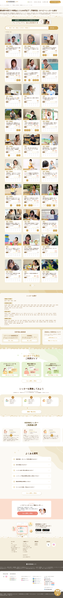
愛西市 (50, 306)
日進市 (44, 306)
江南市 (5, 306)
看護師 (39, 313)
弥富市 (10, 307)
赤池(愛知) (12, 320)
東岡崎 (45, 321)
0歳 (20, 314)
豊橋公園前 (19, 323)
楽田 (37, 320)
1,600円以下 (6, 314)
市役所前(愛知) (10, 321)
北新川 (43, 320)
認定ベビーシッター (19, 313)
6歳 (32, 314)
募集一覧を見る (33, 411)
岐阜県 (5, 300)
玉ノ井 (18, 321)
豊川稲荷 (30, 321)
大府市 (21, 306)
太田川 (21, 320)
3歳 (26, 314)
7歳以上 (35, 314)
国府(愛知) (51, 320)
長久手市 (20, 307)
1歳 (22, 314)
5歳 (30, 314)
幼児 (44, 314)
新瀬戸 (15, 321)
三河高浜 (14, 323)
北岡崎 (40, 320)
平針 (47, 321)
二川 (55, 321)
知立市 (27, 306)
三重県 (15, 300)
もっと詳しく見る (33, 493)
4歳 (28, 314)
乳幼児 (42, 314)
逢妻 (9, 320)
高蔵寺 (55, 320)
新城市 (15, 306)
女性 (44, 313)
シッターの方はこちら (56, 2)
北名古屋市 (6, 307)
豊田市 (34, 321)
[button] (3, 401)
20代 (47, 314)
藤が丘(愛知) (51, 321)
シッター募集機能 (38, 392)
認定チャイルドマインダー (28, 313)
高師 (22, 323)
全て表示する (6, 309)
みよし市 (13, 307)
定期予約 (6, 313)
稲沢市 (12, 306)
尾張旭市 (30, 306)
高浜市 (34, 306)
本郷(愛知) (6, 323)
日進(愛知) (41, 321)
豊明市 (40, 306)
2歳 (24, 314)
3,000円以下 (17, 314)
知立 (23, 321)
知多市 (24, 306)
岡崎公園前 (25, 320)
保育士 (9, 313)
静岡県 (9, 300)
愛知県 (12, 300)
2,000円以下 (11, 314)
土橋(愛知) (26, 321)
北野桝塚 (46, 320)
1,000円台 (54, 313)
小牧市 (9, 306)
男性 (41, 313)
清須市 (53, 306)
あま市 (17, 307)
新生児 (38, 314)
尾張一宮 (29, 320)
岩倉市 (37, 306)
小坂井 (5, 321)
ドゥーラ (35, 313)
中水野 (37, 321)
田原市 (47, 306)
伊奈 (16, 320)
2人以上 (47, 313)
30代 (49, 314)
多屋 (20, 321)
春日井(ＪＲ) (34, 320)
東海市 (18, 306)
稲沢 (18, 320)
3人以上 (50, 313)
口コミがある (11, 316)
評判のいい (6, 316)
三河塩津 (10, 323)
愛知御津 (6, 320)
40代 (52, 314)
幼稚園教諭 (13, 313)
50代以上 (55, 314)
